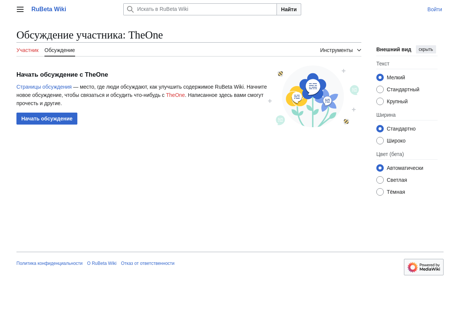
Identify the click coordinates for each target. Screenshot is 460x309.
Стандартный (403, 89)
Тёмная (396, 192)
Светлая (397, 180)
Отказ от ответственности (148, 263)
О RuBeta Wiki (102, 263)
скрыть (426, 49)
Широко (396, 141)
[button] (46, 119)
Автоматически (405, 168)
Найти (289, 9)
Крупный (397, 101)
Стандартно (401, 129)
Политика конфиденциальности (49, 263)
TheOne (175, 95)
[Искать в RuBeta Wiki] (200, 9)
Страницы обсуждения (44, 87)
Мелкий (396, 77)
